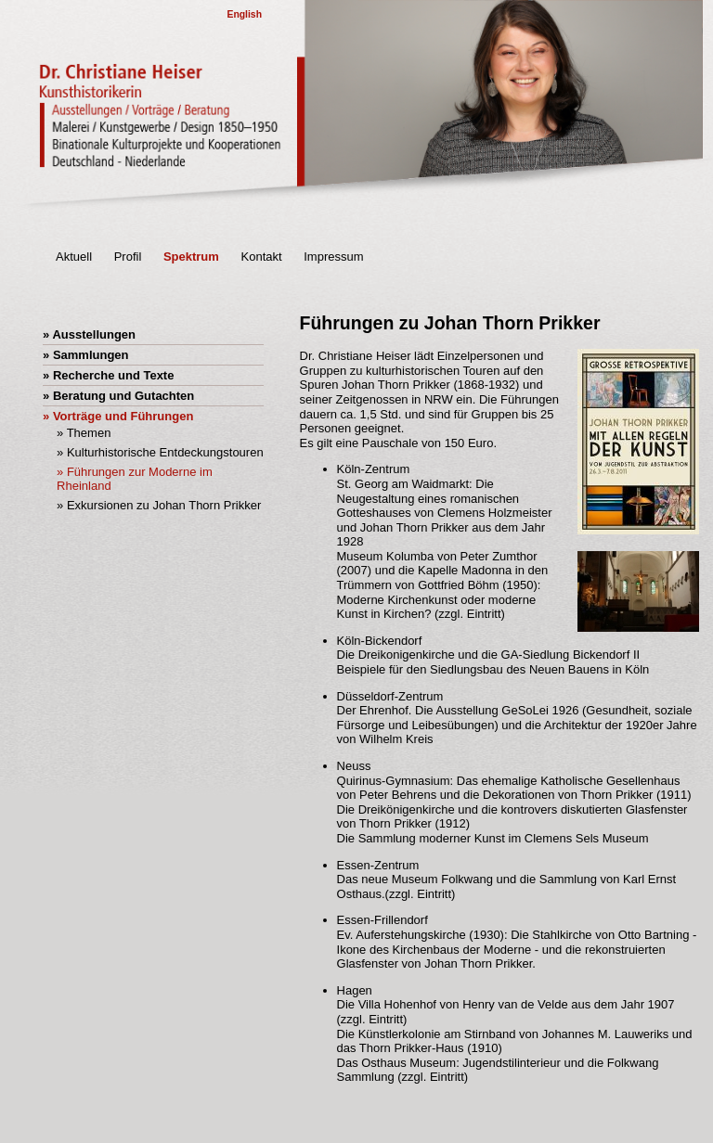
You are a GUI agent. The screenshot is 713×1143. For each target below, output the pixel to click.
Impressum (333, 256)
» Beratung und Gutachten (118, 396)
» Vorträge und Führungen (118, 416)
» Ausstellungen (89, 334)
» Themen (83, 433)
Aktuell (74, 256)
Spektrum (191, 256)
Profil (128, 256)
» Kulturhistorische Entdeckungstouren (160, 452)
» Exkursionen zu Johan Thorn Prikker (159, 505)
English (244, 14)
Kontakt (261, 256)
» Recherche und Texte (108, 375)
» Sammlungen (85, 355)
